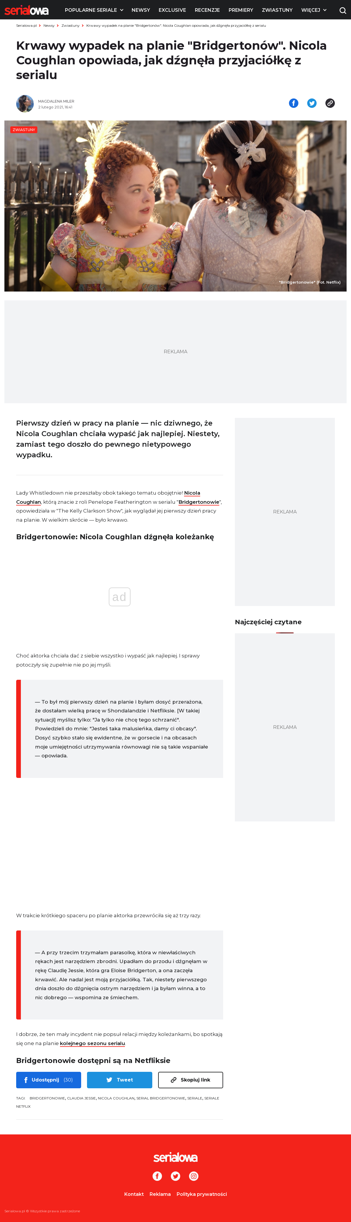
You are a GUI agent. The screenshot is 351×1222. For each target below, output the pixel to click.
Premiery (241, 10)
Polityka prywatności (202, 1194)
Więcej (310, 10)
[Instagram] (194, 1176)
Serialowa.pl (26, 25)
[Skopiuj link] (330, 103)
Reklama (160, 1194)
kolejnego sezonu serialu (92, 1043)
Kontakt (134, 1194)
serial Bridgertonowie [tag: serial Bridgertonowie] (160, 1098)
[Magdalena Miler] (104, 101)
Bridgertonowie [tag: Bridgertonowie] (47, 1098)
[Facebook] (157, 1176)
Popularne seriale (91, 10)
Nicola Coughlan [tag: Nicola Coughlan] (116, 1098)
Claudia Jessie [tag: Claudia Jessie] (81, 1098)
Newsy (141, 10)
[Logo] (26, 10)
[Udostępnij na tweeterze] (312, 103)
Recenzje (207, 10)
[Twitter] (175, 1176)
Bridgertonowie (198, 502)
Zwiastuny (277, 10)
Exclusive (172, 10)
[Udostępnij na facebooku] (293, 103)
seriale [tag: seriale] (194, 1098)
